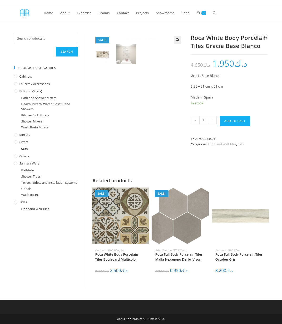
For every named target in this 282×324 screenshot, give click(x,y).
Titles (23, 202)
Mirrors (24, 134)
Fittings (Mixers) (30, 91)
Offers (23, 142)
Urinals (26, 189)
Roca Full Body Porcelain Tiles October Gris (239, 257)
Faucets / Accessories (34, 84)
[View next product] (264, 37)
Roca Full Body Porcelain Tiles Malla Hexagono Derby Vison (179, 257)
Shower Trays (30, 176)
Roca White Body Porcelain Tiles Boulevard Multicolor (116, 257)
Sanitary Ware (29, 163)
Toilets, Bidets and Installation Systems (49, 182)
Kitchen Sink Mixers (35, 115)
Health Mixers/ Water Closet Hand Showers (45, 106)
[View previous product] (256, 37)
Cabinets (25, 76)
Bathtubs (27, 170)
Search (66, 52)
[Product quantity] (203, 120)
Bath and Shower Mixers (38, 98)
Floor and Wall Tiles (222, 144)
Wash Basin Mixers (34, 127)
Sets (241, 144)
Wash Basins (30, 195)
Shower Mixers (32, 121)
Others (24, 156)
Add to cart (235, 121)
